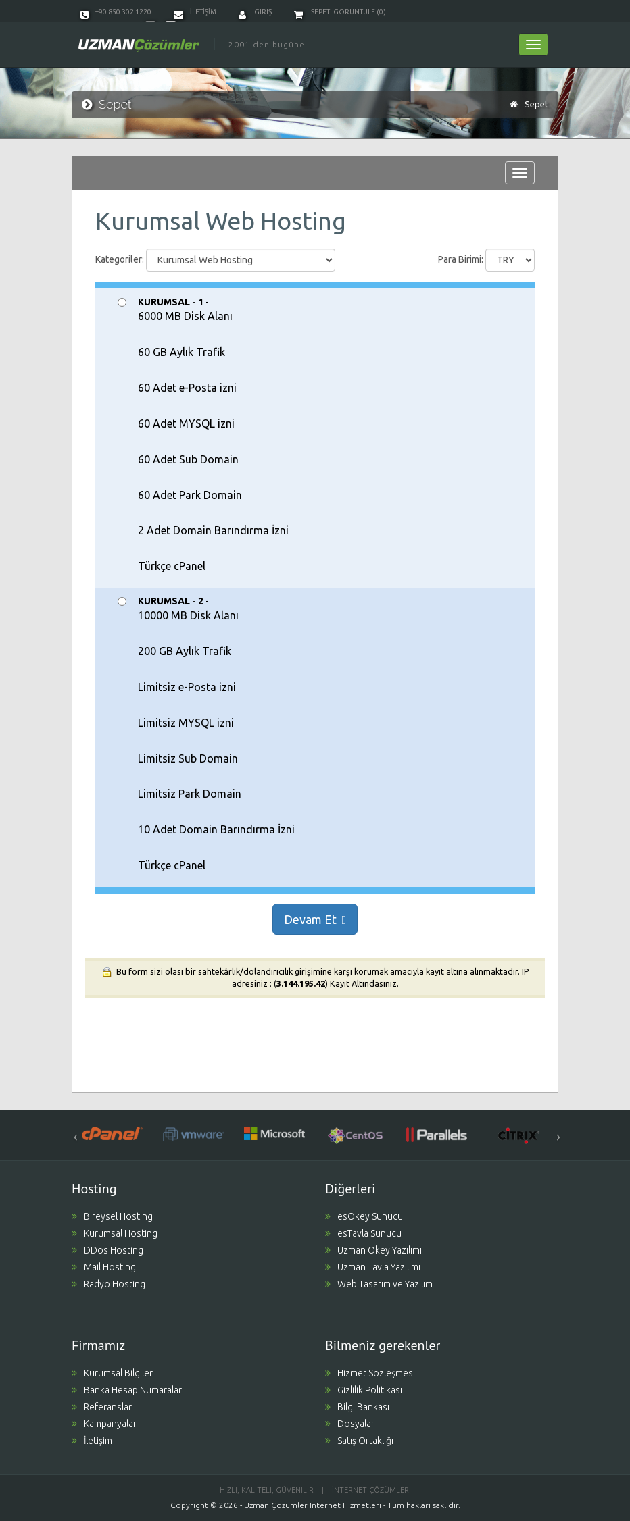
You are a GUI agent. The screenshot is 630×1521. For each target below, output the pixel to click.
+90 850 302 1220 (115, 12)
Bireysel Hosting (112, 1216)
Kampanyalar (104, 1423)
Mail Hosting (104, 1267)
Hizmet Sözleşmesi (370, 1373)
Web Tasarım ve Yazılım (379, 1284)
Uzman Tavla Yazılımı (372, 1267)
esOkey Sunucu (364, 1216)
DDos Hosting (107, 1250)
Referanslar (102, 1406)
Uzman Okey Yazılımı (373, 1250)
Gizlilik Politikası (363, 1390)
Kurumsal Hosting (115, 1233)
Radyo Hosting (108, 1284)
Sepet (536, 104)
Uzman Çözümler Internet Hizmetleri (312, 1505)
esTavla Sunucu (363, 1233)
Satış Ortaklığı (359, 1440)
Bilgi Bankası (357, 1406)
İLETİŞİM (195, 12)
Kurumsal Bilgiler (112, 1373)
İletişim (92, 1440)
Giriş (255, 12)
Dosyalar (349, 1423)
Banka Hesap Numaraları (128, 1390)
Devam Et (315, 919)
